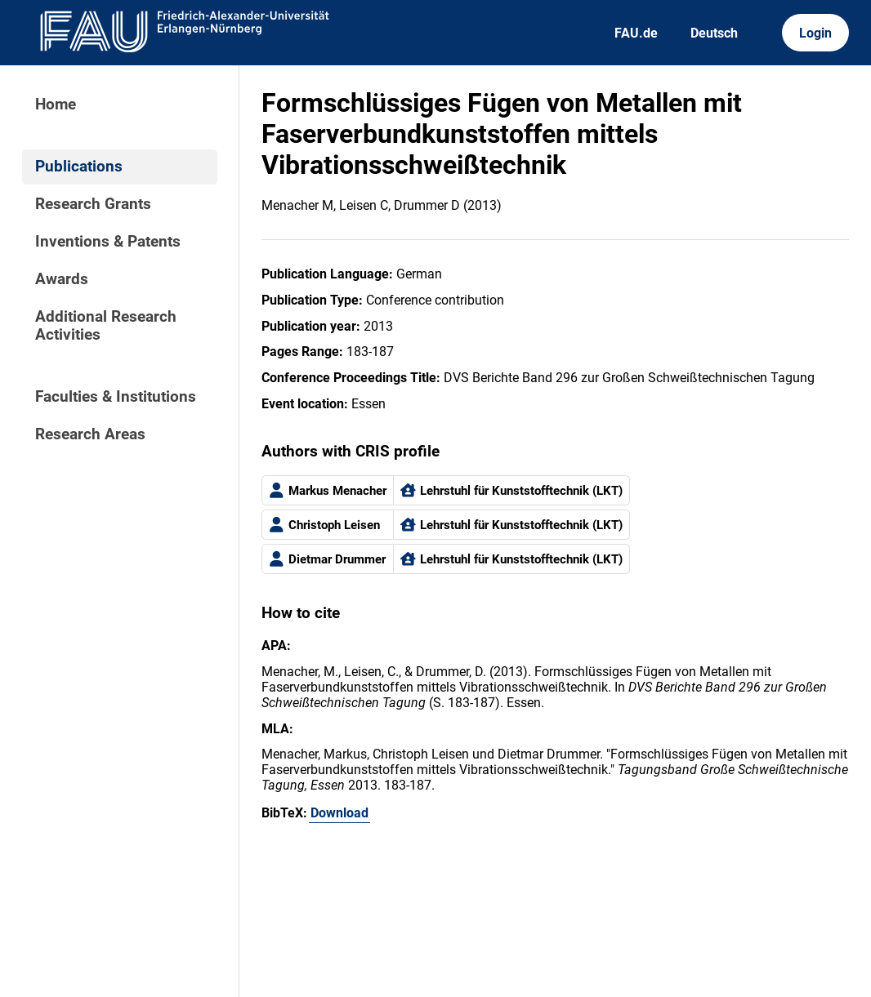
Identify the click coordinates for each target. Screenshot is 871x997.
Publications (79, 167)
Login (815, 33)
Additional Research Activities (105, 326)
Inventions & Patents (108, 242)
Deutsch (714, 33)
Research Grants (93, 204)
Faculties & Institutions (115, 397)
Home (55, 104)
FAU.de (636, 33)
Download (339, 813)
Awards (61, 279)
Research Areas (90, 434)
